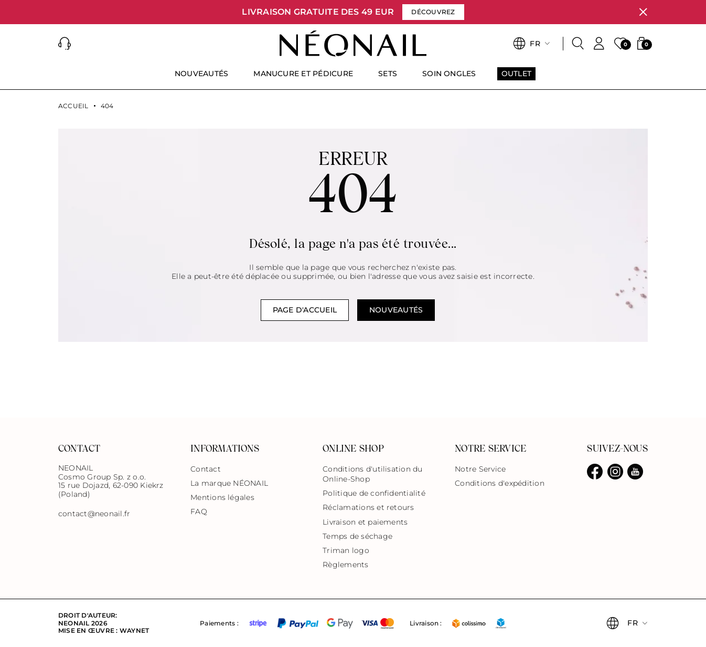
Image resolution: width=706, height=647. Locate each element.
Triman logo (346, 550)
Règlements (345, 564)
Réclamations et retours (368, 507)
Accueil (73, 106)
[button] (64, 43)
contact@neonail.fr (94, 513)
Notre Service (480, 469)
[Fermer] (643, 12)
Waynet (134, 630)
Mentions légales (222, 497)
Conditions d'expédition (499, 483)
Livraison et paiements (365, 522)
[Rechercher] (578, 43)
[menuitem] (201, 78)
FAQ (198, 511)
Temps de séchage (357, 536)
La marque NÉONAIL (229, 483)
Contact (205, 469)
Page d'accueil (305, 310)
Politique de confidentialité (374, 493)
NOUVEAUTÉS (396, 310)
